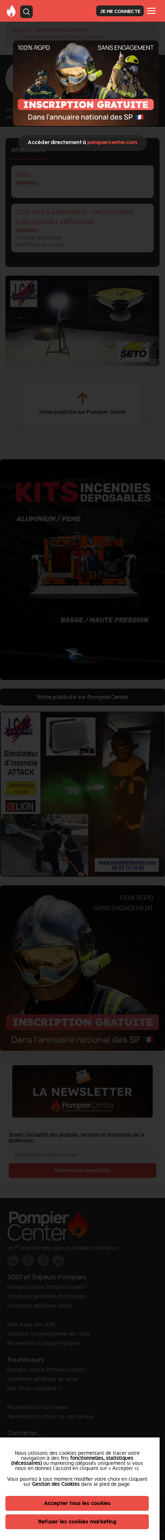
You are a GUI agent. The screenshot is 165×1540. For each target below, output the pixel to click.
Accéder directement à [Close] (82, 142)
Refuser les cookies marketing (77, 1521)
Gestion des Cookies (56, 1484)
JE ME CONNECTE (120, 11)
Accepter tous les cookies (77, 1503)
